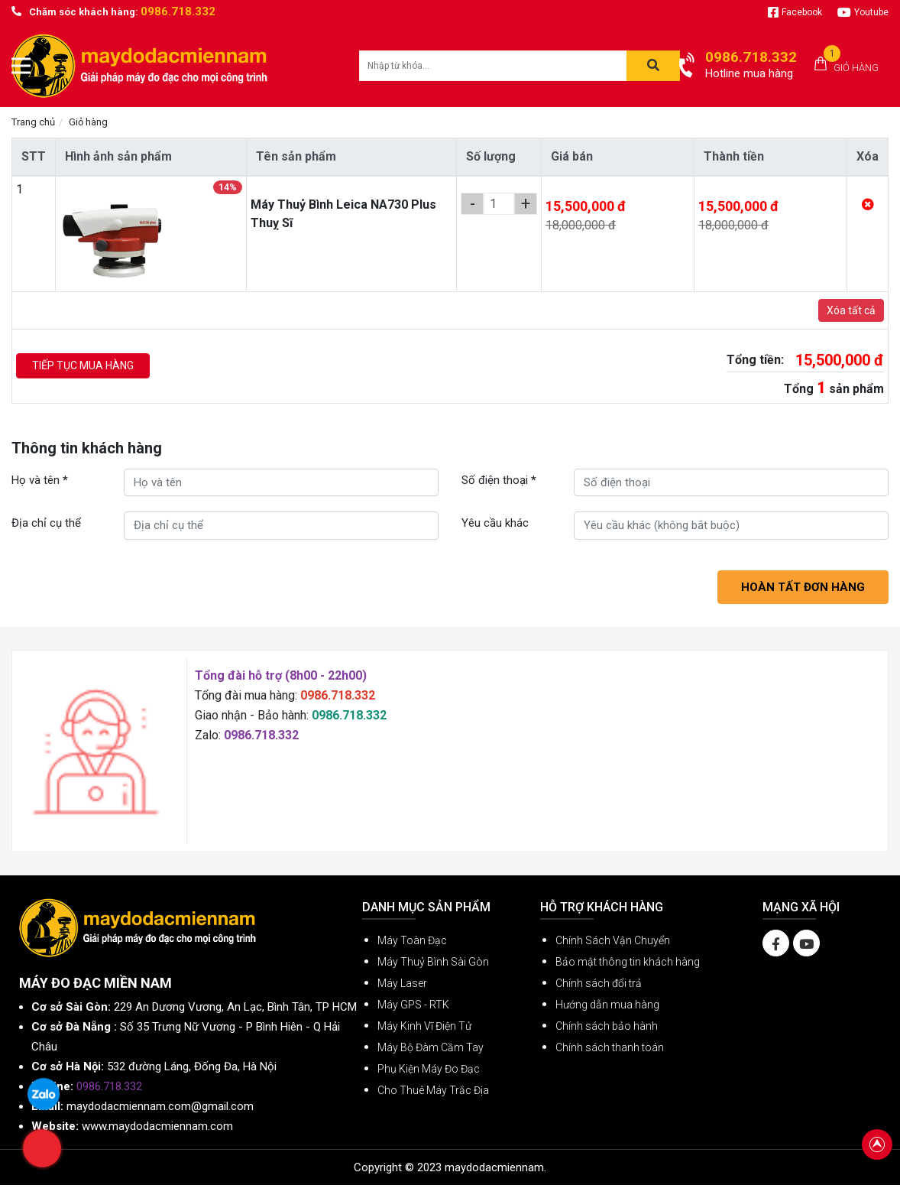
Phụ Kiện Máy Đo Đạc (428, 1069)
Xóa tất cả (851, 310)
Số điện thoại (498, 480)
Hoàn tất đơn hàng (803, 587)
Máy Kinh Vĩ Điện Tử (424, 1026)
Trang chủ (33, 122)
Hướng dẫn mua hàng (607, 1004)
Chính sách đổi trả (598, 983)
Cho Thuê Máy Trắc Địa (433, 1090)
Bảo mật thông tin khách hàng (627, 962)
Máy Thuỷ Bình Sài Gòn (433, 962)
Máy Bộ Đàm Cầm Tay (430, 1047)
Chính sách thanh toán (609, 1047)
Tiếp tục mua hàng (83, 365)
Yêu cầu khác (495, 523)
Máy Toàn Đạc (412, 940)
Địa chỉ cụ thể (46, 523)
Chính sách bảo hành (606, 1026)
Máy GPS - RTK (413, 1004)
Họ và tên (39, 480)
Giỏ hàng (856, 67)
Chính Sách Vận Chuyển (612, 940)
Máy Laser (402, 983)
